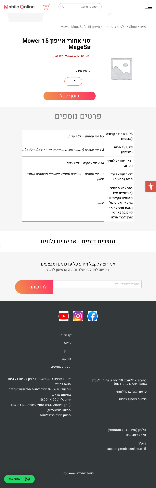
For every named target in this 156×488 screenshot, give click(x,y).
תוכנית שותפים (61, 366)
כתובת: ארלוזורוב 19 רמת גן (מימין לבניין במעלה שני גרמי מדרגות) (119, 382)
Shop (133, 26)
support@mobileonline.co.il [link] (126, 448)
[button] (150, 186)
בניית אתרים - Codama (78, 473)
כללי (123, 26)
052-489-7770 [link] (136, 435)
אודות (68, 343)
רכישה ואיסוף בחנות (133, 399)
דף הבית (66, 335)
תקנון (68, 351)
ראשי (143, 26)
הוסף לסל (69, 95)
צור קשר (66, 358)
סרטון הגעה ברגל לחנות (131, 391)
